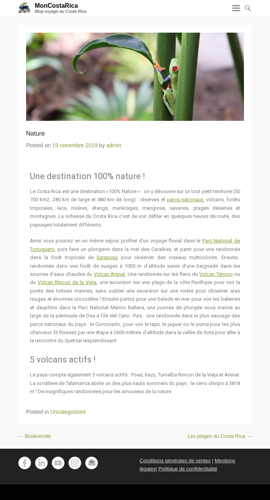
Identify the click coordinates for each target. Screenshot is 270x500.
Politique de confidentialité (187, 469)
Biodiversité (34, 436)
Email (91, 462)
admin (113, 145)
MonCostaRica (56, 5)
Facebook (24, 462)
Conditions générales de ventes (175, 460)
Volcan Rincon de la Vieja (67, 282)
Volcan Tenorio (216, 274)
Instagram (74, 462)
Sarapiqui (107, 257)
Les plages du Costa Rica (220, 436)
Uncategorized (67, 412)
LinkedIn (41, 462)
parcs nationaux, (185, 199)
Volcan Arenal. (110, 274)
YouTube (58, 462)
